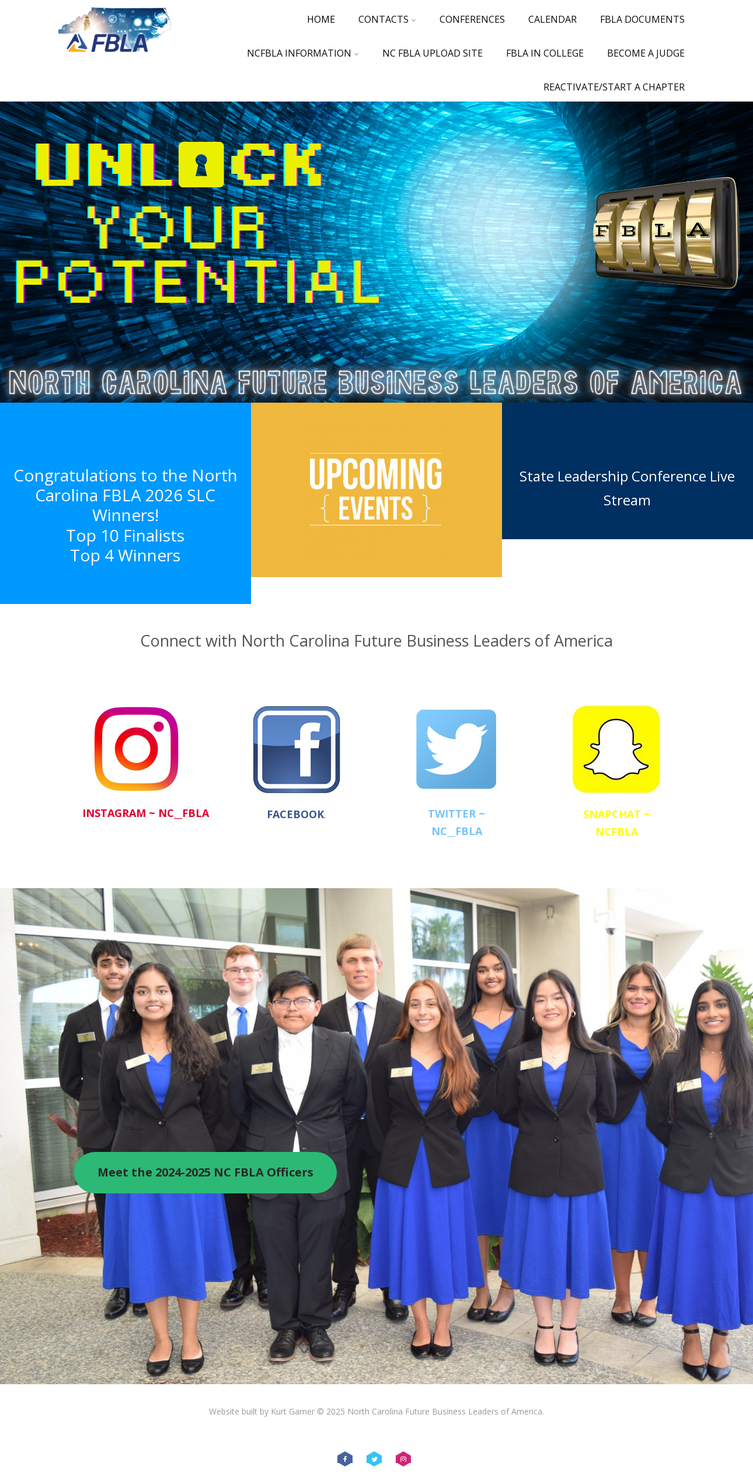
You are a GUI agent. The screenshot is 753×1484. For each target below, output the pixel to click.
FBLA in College (545, 53)
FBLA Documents (642, 19)
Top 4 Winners (125, 555)
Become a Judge (646, 53)
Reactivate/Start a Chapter (614, 87)
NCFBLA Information (303, 53)
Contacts (387, 19)
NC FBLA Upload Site (432, 53)
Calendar (552, 19)
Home (321, 19)
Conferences (472, 19)
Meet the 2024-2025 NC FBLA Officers (205, 1172)
